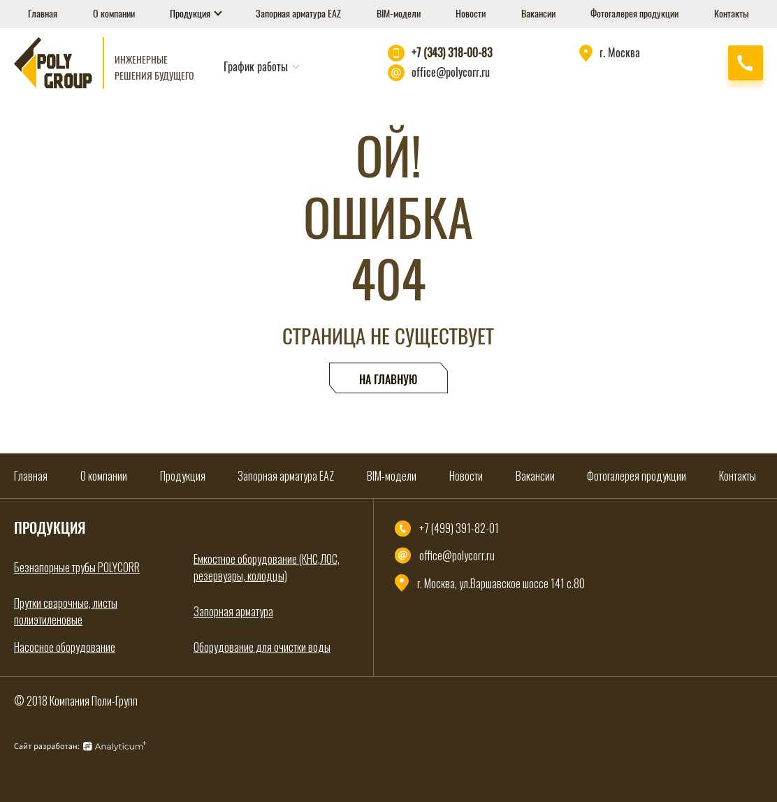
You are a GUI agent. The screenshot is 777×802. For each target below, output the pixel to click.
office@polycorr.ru (451, 72)
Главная (42, 13)
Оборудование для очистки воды (262, 647)
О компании (114, 13)
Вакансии (538, 13)
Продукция (191, 13)
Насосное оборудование (64, 647)
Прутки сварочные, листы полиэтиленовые (65, 611)
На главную (388, 379)
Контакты (731, 13)
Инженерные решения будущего (154, 67)
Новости (471, 13)
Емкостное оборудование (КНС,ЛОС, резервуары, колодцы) (267, 567)
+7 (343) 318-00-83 (452, 52)
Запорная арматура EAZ (298, 13)
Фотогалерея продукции (634, 13)
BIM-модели (399, 13)
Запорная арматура (233, 611)
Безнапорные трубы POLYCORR (77, 567)
